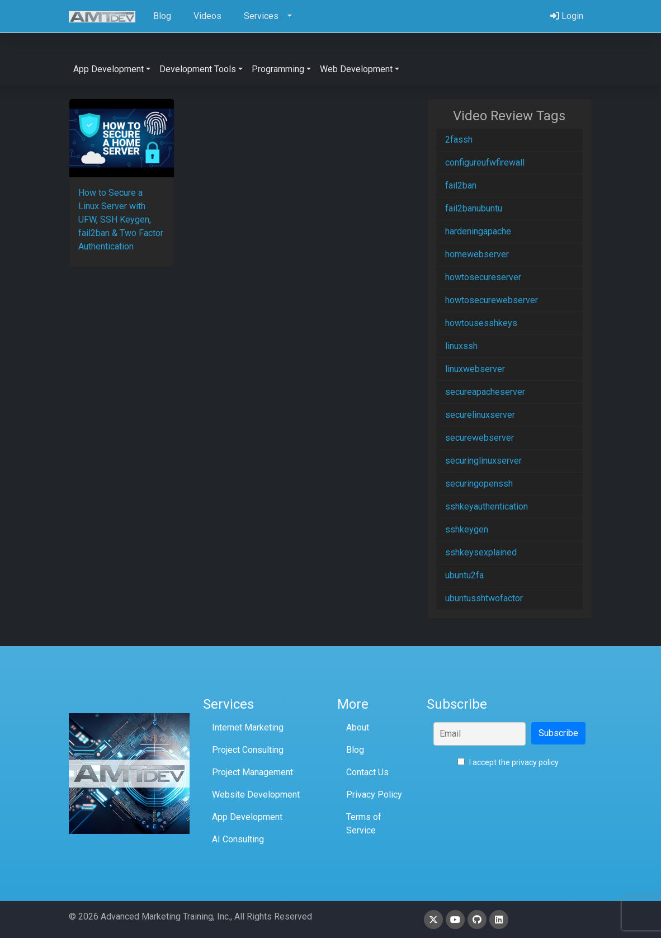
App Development (247, 817)
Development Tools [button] (197, 69)
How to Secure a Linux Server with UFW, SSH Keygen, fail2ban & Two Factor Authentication (120, 219)
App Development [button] (108, 69)
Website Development (256, 794)
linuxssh (461, 346)
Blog (355, 749)
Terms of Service (363, 824)
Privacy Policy (374, 794)
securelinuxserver (480, 414)
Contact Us (367, 772)
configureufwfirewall (485, 162)
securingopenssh (479, 483)
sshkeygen (466, 529)
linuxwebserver (475, 369)
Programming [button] (278, 69)
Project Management (252, 772)
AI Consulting (238, 839)
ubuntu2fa (464, 575)
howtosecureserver (483, 277)
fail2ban (460, 185)
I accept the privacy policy (508, 762)
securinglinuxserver (483, 460)
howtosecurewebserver (491, 300)
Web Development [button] (356, 69)
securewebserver (479, 437)
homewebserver (477, 254)
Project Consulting (248, 749)
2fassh (459, 139)
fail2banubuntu (473, 208)
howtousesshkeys (481, 323)
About (357, 727)
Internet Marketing (248, 727)
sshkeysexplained (481, 552)
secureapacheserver (485, 391)
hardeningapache (478, 231)
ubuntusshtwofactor (484, 598)
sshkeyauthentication (486, 506)
